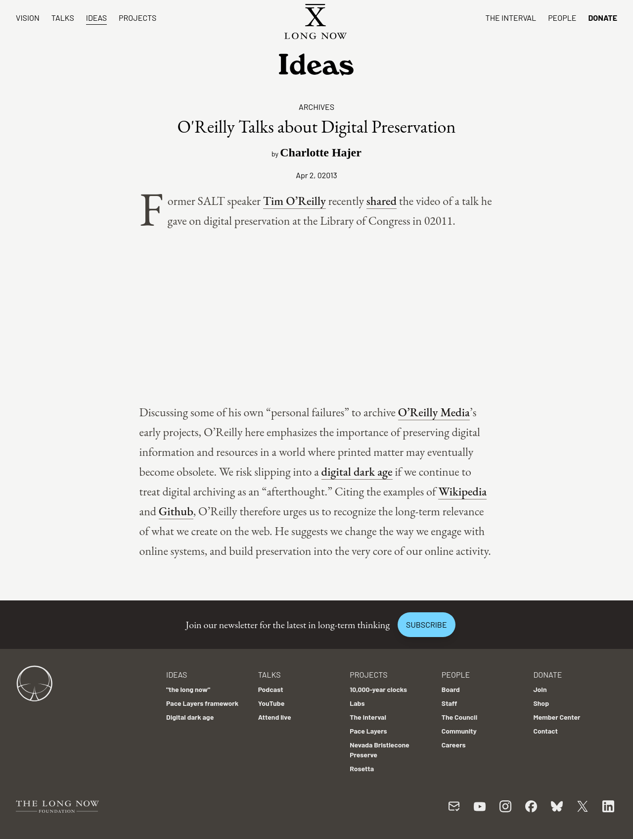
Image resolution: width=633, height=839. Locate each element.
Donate (602, 17)
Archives (316, 106)
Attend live (274, 717)
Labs (357, 703)
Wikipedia (462, 491)
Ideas (96, 17)
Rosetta (362, 768)
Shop (541, 703)
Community (459, 731)
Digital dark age (190, 717)
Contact (545, 731)
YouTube (271, 703)
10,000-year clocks (378, 689)
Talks (62, 17)
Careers (454, 744)
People (562, 17)
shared (381, 200)
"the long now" (188, 689)
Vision (28, 17)
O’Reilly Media (434, 412)
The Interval (511, 17)
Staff (449, 703)
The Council (459, 717)
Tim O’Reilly (294, 200)
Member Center (556, 717)
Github (176, 511)
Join (539, 689)
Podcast (270, 689)
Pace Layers (368, 731)
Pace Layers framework (202, 703)
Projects (137, 17)
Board (451, 689)
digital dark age (357, 471)
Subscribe (426, 624)
